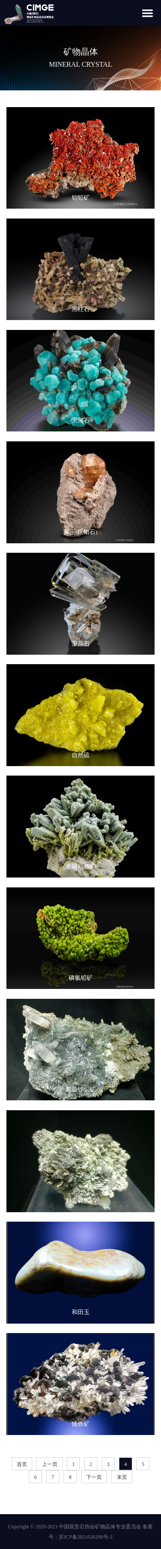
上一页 (50, 1464)
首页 (22, 1464)
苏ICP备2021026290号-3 (85, 1537)
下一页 (94, 1477)
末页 (122, 1477)
